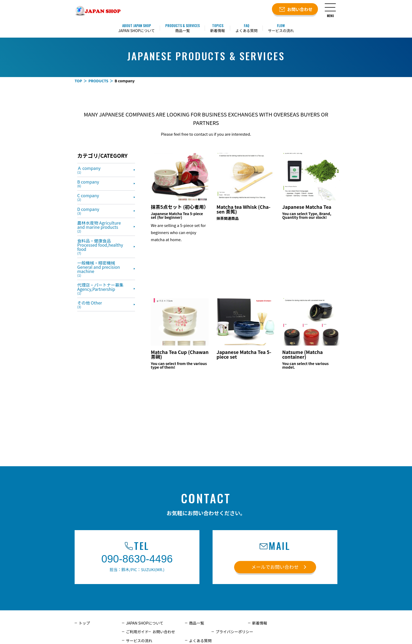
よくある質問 (326, 631)
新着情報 (259, 623)
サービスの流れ (265, 631)
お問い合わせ (137, 631)
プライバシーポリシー (207, 631)
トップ (84, 623)
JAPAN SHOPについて (144, 623)
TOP (78, 80)
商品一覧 (196, 623)
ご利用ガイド (326, 623)
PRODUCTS (98, 80)
